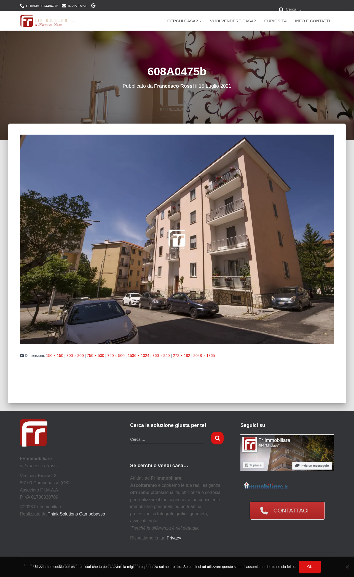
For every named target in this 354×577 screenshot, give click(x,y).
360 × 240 (161, 355)
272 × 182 (181, 355)
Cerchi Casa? (184, 20)
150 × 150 (54, 355)
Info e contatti (312, 20)
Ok (310, 567)
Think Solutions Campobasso (76, 514)
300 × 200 (75, 355)
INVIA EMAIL (77, 6)
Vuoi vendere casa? (233, 20)
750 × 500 (95, 355)
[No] (347, 567)
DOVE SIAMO (93, 6)
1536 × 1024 (138, 355)
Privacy (174, 538)
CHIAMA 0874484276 (42, 6)
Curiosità (275, 20)
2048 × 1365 (204, 355)
